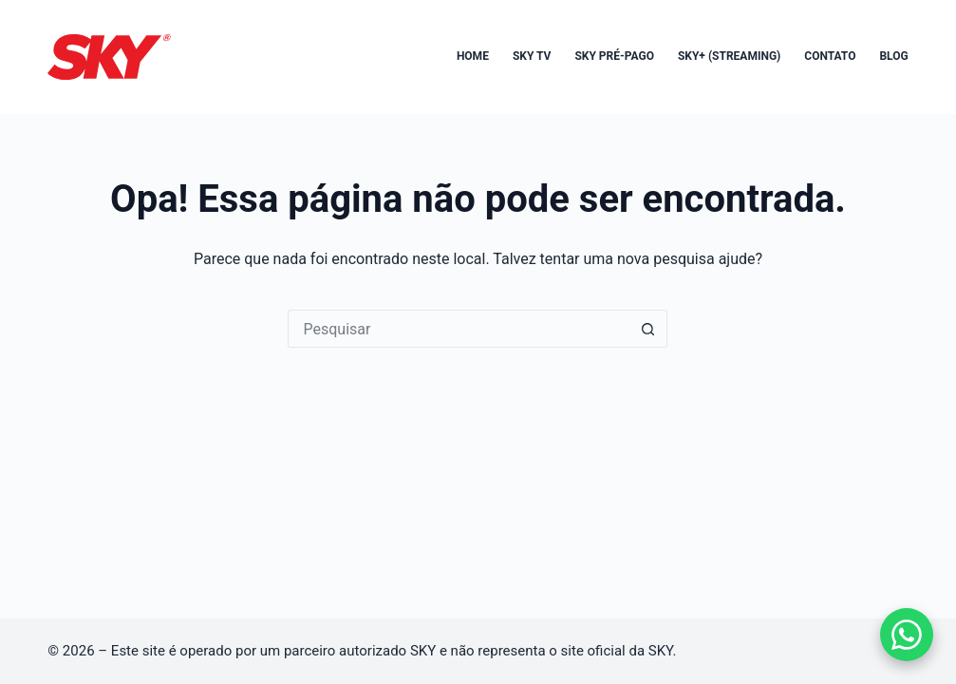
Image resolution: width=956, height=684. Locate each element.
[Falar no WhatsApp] (906, 634)
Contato (829, 56)
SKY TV (532, 56)
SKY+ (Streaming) (729, 56)
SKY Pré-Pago (614, 56)
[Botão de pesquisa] (648, 329)
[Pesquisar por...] (458, 329)
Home (473, 56)
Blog (893, 56)
